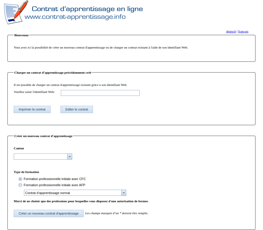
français (243, 31)
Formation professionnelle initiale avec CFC (55, 179)
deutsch (231, 31)
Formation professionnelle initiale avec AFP (54, 185)
